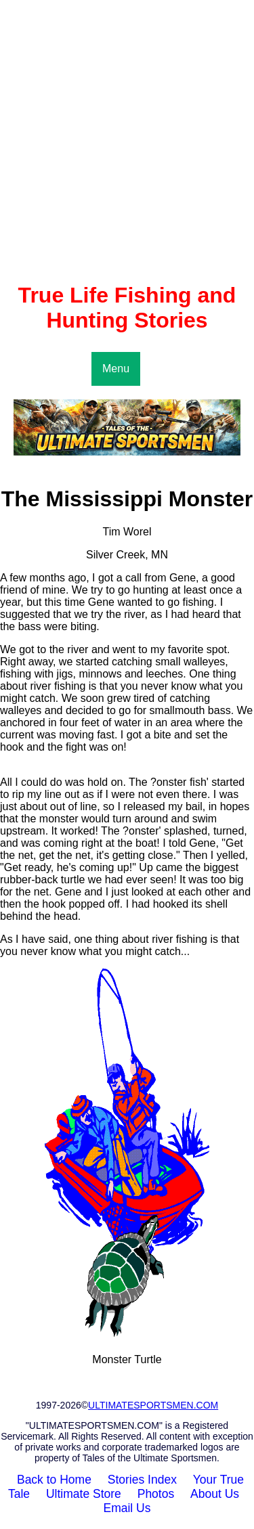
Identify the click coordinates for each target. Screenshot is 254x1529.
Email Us (126, 1508)
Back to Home (54, 1479)
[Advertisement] (127, 141)
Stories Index (142, 1479)
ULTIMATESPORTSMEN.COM (153, 1405)
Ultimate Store (83, 1494)
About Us (214, 1494)
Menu (115, 368)
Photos (155, 1494)
